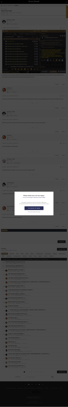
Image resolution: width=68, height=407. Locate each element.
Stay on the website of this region (34, 211)
